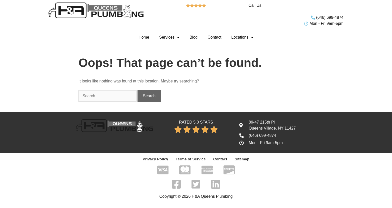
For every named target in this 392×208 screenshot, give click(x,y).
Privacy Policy (157, 159)
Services (169, 37)
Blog (194, 37)
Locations (242, 37)
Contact (214, 37)
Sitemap (239, 159)
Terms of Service (191, 159)
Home (143, 37)
